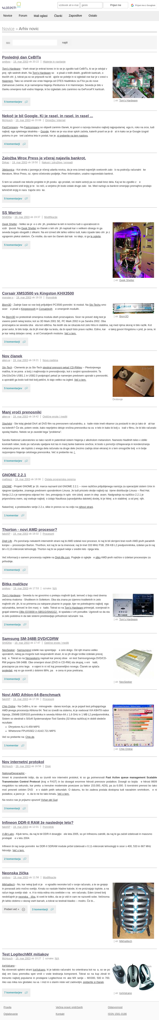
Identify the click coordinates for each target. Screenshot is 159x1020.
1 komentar (11, 515)
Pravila (7, 1007)
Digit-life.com (62, 557)
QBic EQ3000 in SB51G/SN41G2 (38, 611)
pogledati (7, 670)
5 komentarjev (13, 101)
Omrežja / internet (55, 120)
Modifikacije (50, 217)
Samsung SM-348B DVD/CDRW (30, 638)
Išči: (8, 43)
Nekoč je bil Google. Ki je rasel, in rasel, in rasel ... (47, 116)
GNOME (7, 486)
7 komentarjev (13, 992)
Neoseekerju (32, 658)
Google (45, 131)
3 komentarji (12, 341)
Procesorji (48, 533)
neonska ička (26, 896)
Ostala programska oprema (60, 479)
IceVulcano (125, 993)
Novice (7, 15)
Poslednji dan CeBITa (21, 57)
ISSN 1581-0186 (117, 1014)
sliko (98, 557)
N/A (55, 588)
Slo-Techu (95, 304)
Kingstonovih (28, 309)
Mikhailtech (125, 941)
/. (74, 452)
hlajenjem (7, 81)
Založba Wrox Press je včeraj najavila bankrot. (44, 158)
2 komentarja (12, 624)
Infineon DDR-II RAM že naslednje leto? (37, 822)
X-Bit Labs (8, 834)
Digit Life (7, 541)
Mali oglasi (40, 15)
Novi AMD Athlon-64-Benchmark (31, 695)
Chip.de (29, 737)
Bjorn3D (123, 316)
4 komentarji (12, 143)
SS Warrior (12, 212)
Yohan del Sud (49, 800)
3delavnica (8, 169)
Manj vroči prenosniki (21, 412)
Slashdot (7, 423)
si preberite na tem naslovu (72, 135)
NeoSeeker (125, 681)
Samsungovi (24, 650)
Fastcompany (32, 127)
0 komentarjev (13, 460)
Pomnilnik (51, 297)
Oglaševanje (11, 1014)
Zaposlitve (75, 15)
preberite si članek (93, 982)
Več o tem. (70, 333)
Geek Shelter (126, 280)
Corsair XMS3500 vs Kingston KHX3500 (38, 293)
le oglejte (95, 236)
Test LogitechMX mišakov (25, 954)
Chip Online (125, 749)
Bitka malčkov (15, 584)
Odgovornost (115, 1007)
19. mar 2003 (20, 61)
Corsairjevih (45, 309)
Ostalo (93, 15)
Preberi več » (11, 909)
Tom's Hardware (128, 100)
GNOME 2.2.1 (14, 475)
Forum (23, 15)
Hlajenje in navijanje (54, 61)
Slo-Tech (7, 367)
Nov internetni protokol (23, 762)
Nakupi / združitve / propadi (57, 162)
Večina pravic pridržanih (69, 1007)
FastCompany (10, 127)
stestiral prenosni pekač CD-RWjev (62, 367)
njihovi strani (86, 507)
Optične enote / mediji (55, 416)
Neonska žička (15, 873)
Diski (48, 766)
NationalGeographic (13, 773)
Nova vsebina (50, 360)
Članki (58, 15)
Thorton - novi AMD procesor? (29, 529)
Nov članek (12, 356)
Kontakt (60, 1014)
